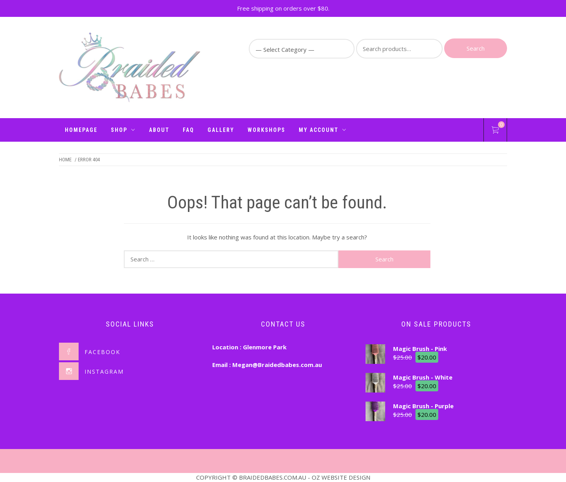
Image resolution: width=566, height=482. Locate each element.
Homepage (81, 130)
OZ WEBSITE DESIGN (341, 477)
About (159, 130)
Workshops (266, 130)
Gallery (221, 130)
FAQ (188, 130)
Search (476, 48)
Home (65, 159)
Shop (123, 130)
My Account (323, 130)
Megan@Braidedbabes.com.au (277, 365)
